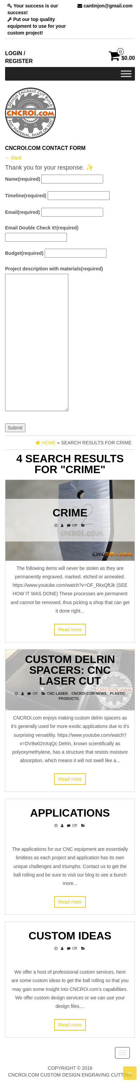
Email (22, 212)
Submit (15, 427)
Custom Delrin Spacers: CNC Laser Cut (70, 670)
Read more (69, 629)
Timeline (25, 195)
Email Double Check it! (41, 227)
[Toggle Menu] (126, 73)
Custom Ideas (70, 936)
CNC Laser (57, 693)
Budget (24, 253)
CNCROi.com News (88, 693)
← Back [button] (13, 157)
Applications (70, 813)
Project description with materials (54, 268)
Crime (69, 513)
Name (22, 179)
